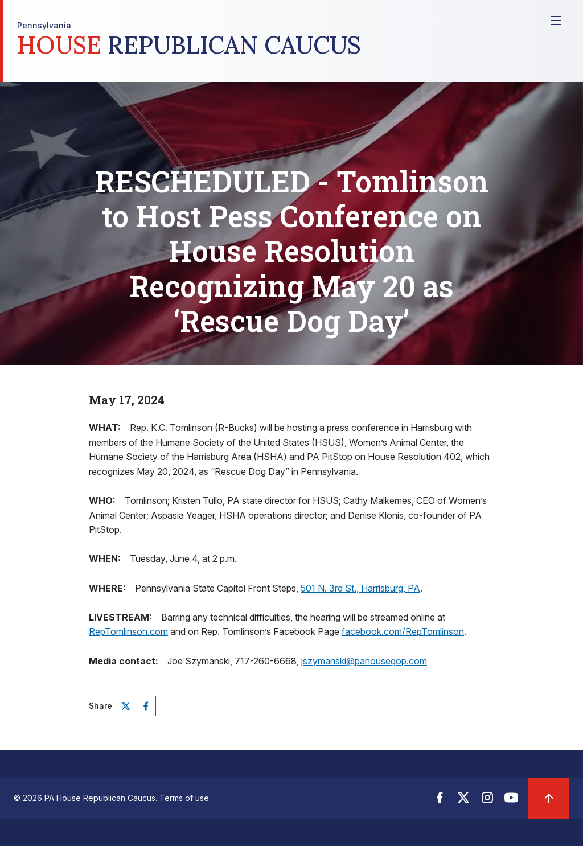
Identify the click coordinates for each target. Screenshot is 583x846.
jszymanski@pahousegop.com (364, 661)
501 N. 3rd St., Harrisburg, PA (360, 588)
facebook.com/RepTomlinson (403, 631)
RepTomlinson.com (128, 631)
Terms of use (184, 798)
